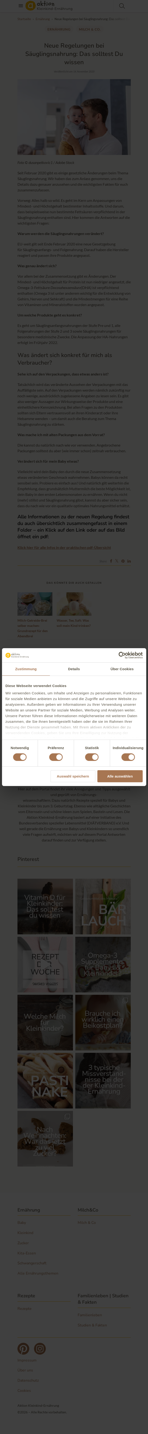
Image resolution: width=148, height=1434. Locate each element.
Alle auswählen (120, 776)
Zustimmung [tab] (26, 669)
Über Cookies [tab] (122, 669)
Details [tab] (74, 669)
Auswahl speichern (73, 776)
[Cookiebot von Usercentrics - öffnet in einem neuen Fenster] (122, 655)
